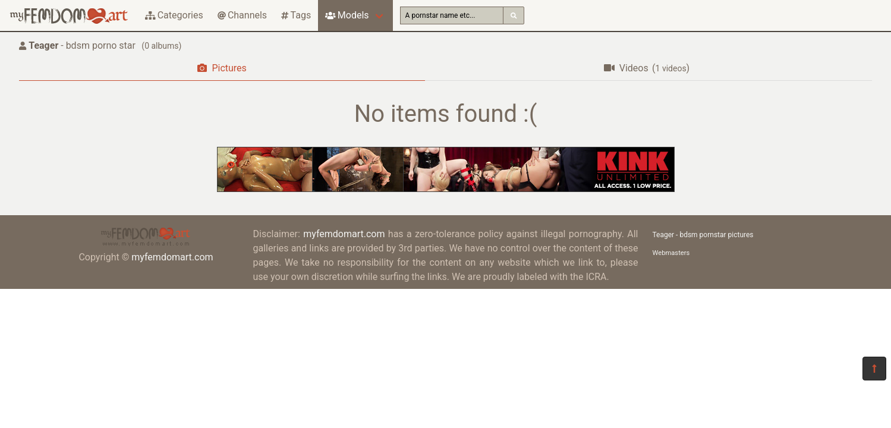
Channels (242, 15)
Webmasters (671, 253)
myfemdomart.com (172, 257)
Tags (296, 15)
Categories (174, 15)
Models (347, 15)
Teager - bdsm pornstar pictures (703, 235)
